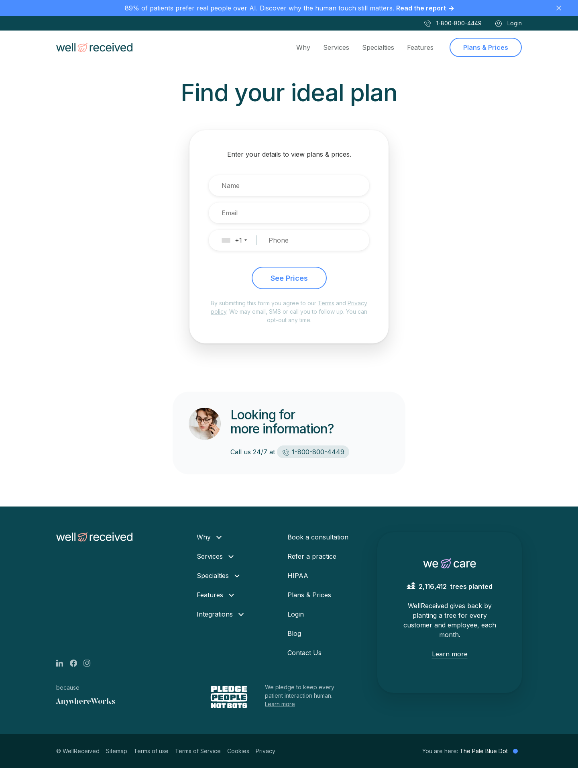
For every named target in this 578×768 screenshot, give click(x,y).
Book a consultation (317, 537)
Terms (326, 303)
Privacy (265, 751)
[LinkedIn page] (63, 662)
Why (303, 47)
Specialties (378, 47)
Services (336, 47)
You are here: (470, 751)
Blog (294, 633)
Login (508, 24)
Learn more (280, 704)
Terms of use (151, 751)
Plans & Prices (485, 47)
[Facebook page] (76, 662)
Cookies (238, 751)
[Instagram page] (90, 662)
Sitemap (116, 751)
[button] (238, 240)
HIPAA (297, 576)
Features (420, 47)
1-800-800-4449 (452, 24)
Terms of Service (198, 751)
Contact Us (304, 653)
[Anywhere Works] (85, 702)
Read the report (421, 8)
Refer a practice (311, 556)
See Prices (289, 278)
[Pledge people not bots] (229, 697)
